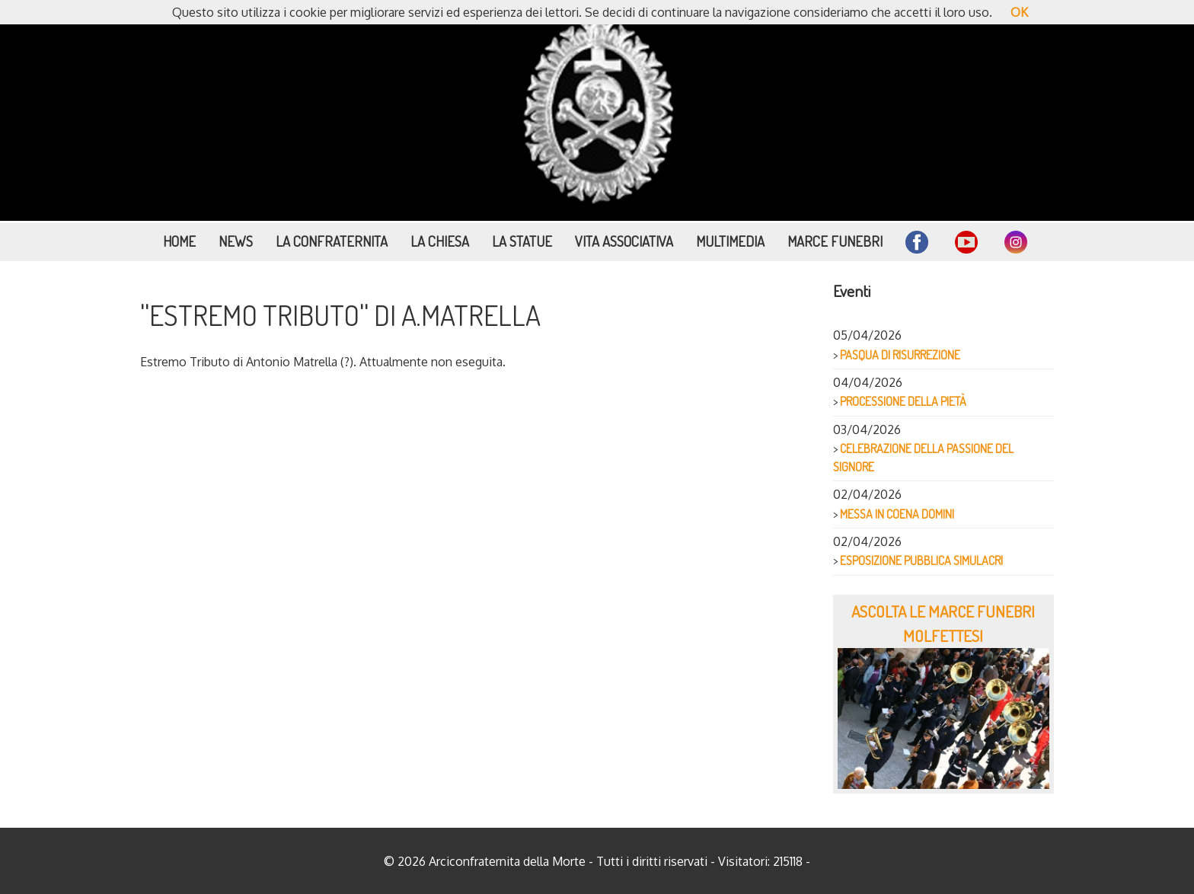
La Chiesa (439, 241)
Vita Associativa (624, 241)
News (236, 241)
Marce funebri (835, 241)
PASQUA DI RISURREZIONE (900, 354)
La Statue (522, 241)
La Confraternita (332, 241)
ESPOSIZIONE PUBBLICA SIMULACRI (921, 560)
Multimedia (730, 241)
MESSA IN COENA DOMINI (897, 514)
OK (1019, 12)
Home (179, 241)
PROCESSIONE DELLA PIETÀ (903, 401)
